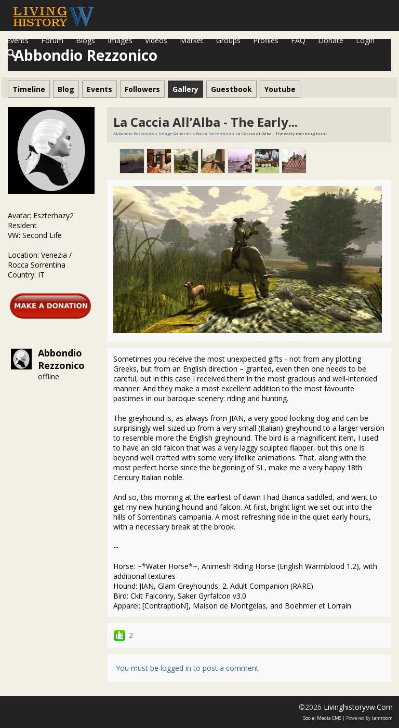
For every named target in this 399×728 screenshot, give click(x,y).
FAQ (298, 40)
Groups (228, 40)
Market (192, 40)
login (365, 40)
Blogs (85, 40)
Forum (52, 40)
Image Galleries (175, 133)
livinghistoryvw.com (358, 707)
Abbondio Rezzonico (61, 359)
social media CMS (322, 717)
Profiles (265, 40)
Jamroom (382, 717)
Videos (156, 40)
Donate (330, 40)
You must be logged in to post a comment (187, 668)
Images (120, 40)
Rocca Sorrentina (213, 133)
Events (17, 40)
